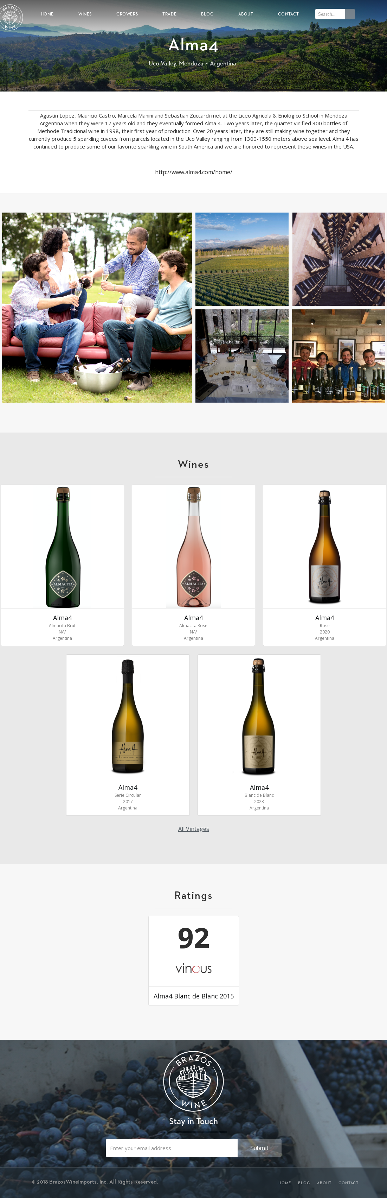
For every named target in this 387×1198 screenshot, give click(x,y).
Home (47, 14)
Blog (207, 14)
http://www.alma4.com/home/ (193, 172)
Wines (85, 14)
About (245, 14)
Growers (127, 14)
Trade (169, 14)
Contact (288, 14)
